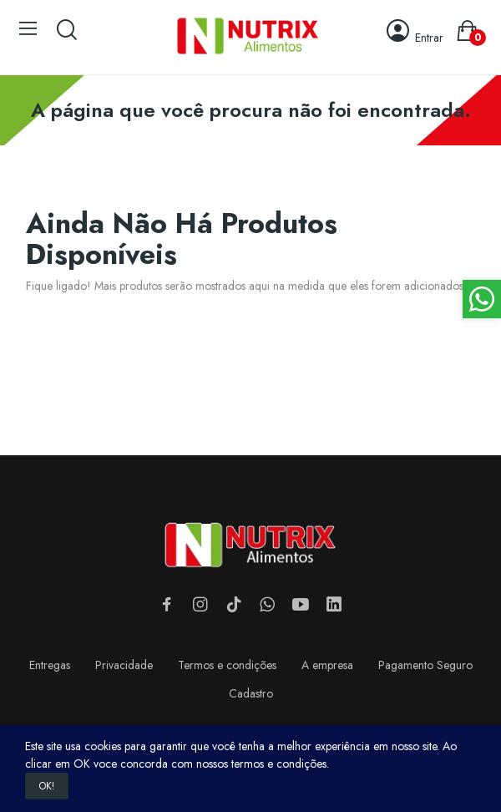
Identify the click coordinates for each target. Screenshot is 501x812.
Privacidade (124, 665)
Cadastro (251, 693)
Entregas (49, 665)
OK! (46, 786)
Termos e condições (227, 665)
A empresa (327, 665)
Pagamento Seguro (425, 665)
